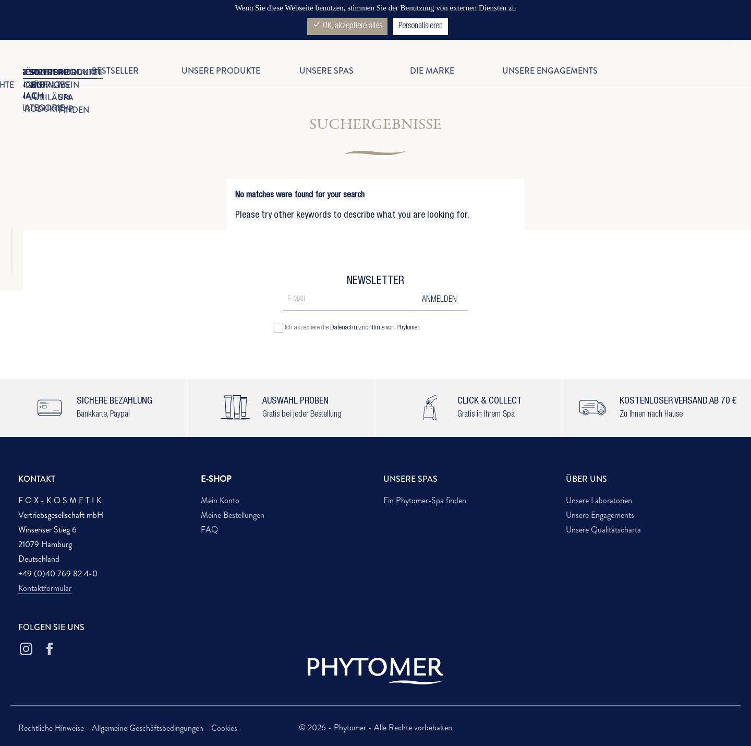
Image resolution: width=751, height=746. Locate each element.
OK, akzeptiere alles (347, 25)
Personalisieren (420, 26)
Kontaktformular (44, 588)
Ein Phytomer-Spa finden (424, 500)
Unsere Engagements (600, 515)
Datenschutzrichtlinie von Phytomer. (375, 328)
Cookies (224, 728)
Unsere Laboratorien (599, 500)
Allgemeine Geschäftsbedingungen (148, 728)
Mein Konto (220, 500)
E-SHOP (216, 479)
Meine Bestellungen (232, 515)
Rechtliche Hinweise (52, 728)
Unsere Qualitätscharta (603, 530)
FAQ (209, 530)
